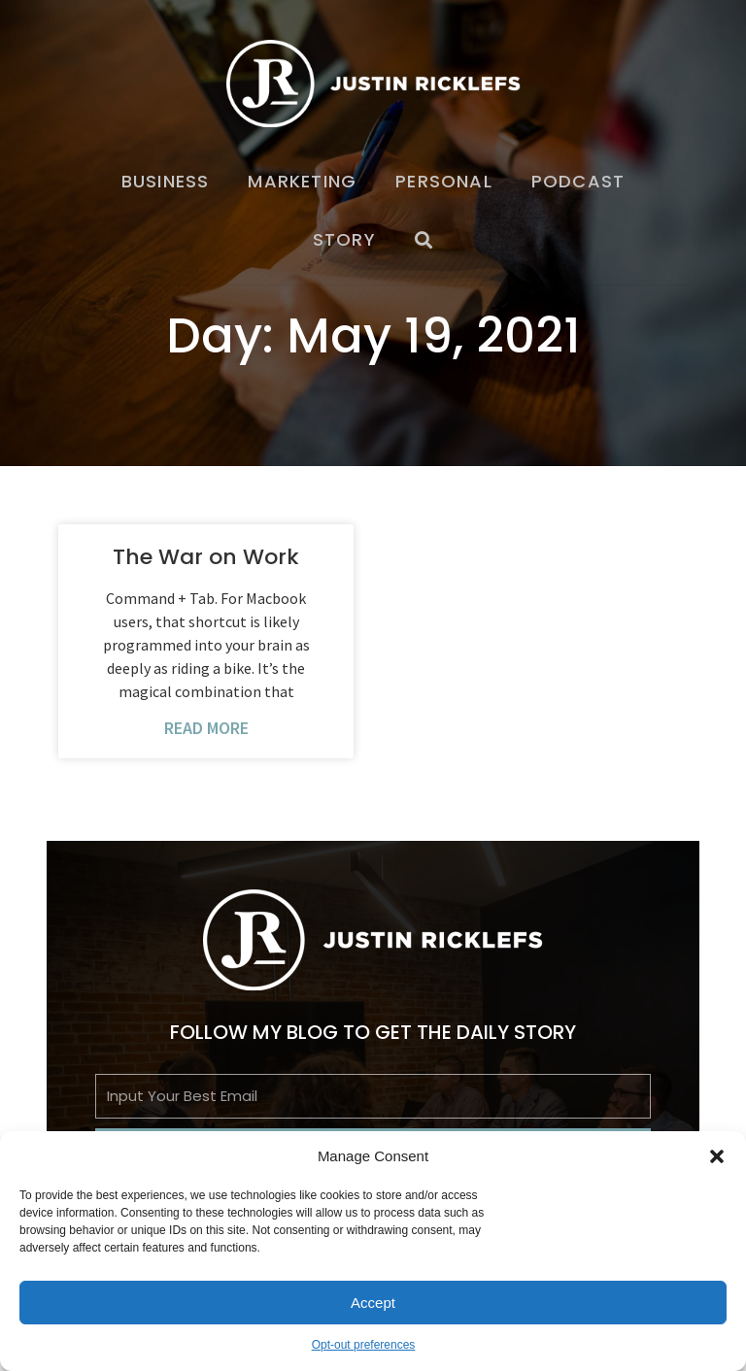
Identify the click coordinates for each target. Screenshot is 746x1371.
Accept (373, 1302)
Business (165, 181)
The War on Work (206, 557)
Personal (443, 181)
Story (344, 239)
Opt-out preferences (364, 1345)
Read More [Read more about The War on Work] (206, 728)
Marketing (302, 181)
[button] (717, 1156)
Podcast (578, 181)
